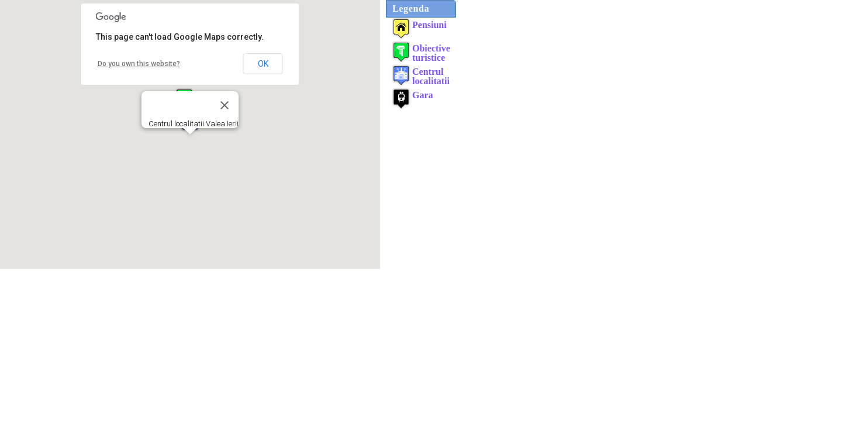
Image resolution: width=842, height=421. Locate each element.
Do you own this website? (139, 64)
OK (263, 63)
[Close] (224, 105)
